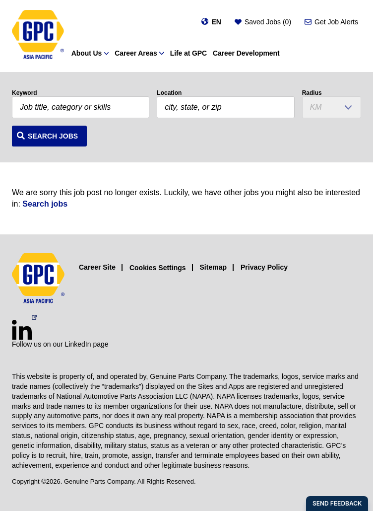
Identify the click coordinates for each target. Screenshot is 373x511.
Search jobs (44, 204)
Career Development (246, 53)
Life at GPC (188, 53)
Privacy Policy (264, 267)
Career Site (97, 267)
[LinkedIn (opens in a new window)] (22, 330)
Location (169, 92)
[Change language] (211, 22)
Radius (312, 92)
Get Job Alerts (336, 22)
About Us (86, 53)
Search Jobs (53, 136)
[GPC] (38, 36)
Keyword (24, 92)
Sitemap (213, 267)
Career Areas (136, 53)
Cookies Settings (157, 268)
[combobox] (225, 107)
